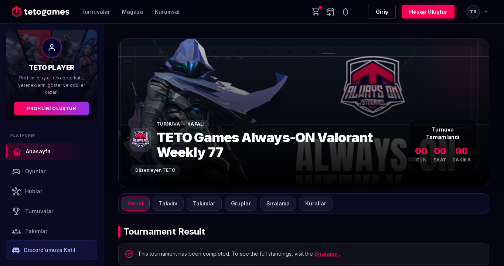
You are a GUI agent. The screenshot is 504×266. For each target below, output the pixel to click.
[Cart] (315, 11)
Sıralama (278, 203)
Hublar (27, 191)
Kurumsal (167, 11)
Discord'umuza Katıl (43, 250)
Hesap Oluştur (428, 11)
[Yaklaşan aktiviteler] (330, 11)
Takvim (168, 203)
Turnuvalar (95, 11)
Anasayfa (32, 151)
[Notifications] (345, 11)
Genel (135, 203)
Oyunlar (28, 171)
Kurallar (315, 203)
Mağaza (132, 11)
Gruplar (241, 203)
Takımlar (29, 231)
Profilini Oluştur (51, 108)
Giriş (382, 11)
